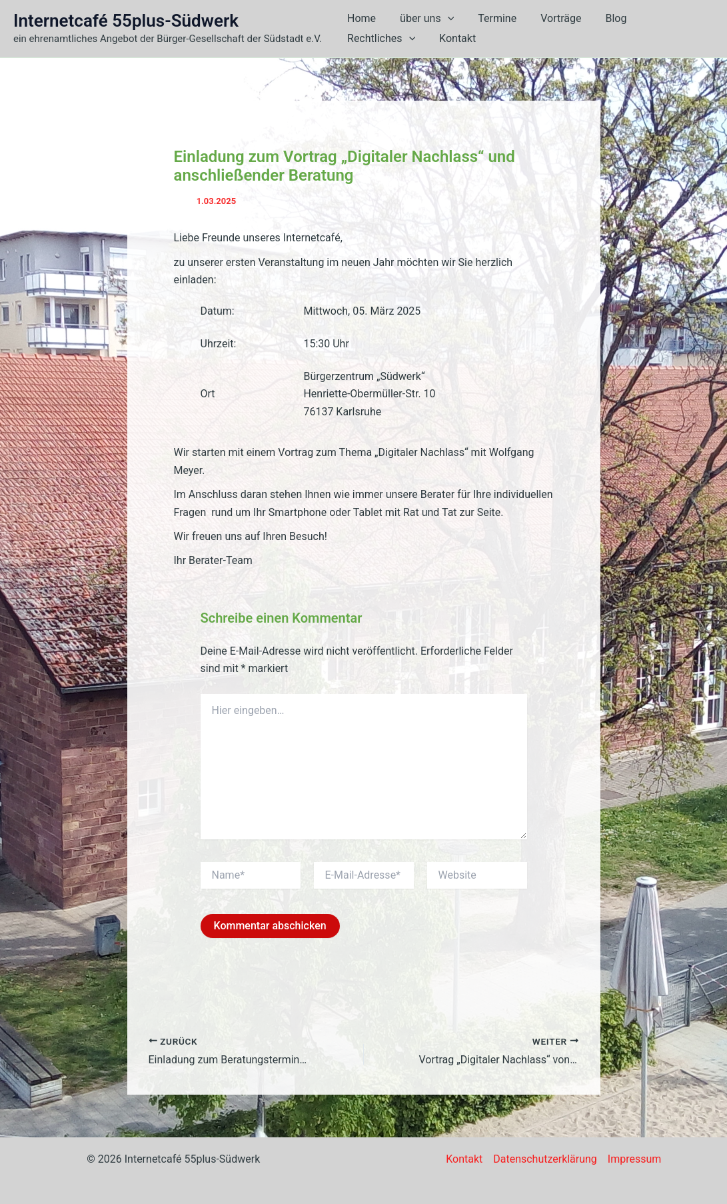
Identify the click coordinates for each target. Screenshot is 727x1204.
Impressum (635, 1159)
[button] (443, 19)
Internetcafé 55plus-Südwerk (126, 21)
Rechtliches (380, 39)
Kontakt (453, 38)
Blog (603, 18)
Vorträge (551, 18)
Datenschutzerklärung (545, 1159)
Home (360, 18)
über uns (423, 19)
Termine (490, 18)
